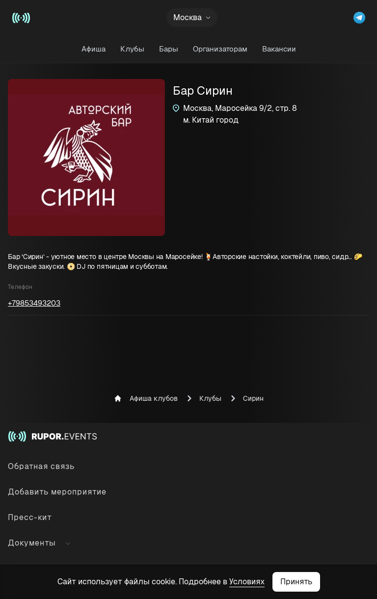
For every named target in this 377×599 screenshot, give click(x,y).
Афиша (93, 48)
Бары (168, 48)
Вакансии (279, 48)
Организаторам (220, 48)
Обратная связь (41, 466)
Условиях (247, 581)
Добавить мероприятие (57, 492)
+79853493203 (34, 303)
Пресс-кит (30, 517)
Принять (296, 581)
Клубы (132, 48)
